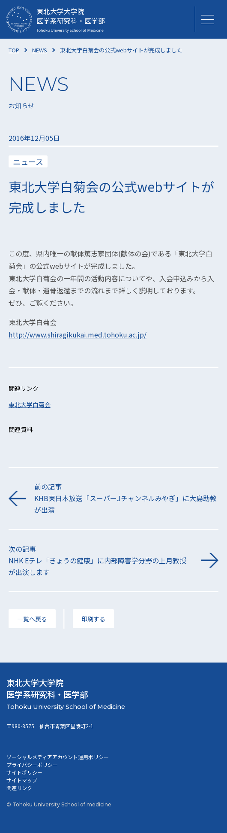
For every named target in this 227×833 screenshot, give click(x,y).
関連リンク (19, 787)
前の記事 (126, 498)
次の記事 (101, 561)
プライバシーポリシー (32, 764)
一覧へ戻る (32, 618)
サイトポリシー (24, 772)
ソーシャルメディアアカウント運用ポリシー (57, 756)
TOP (14, 50)
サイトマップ (21, 780)
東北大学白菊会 (30, 404)
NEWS (39, 50)
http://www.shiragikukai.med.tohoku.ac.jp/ (77, 334)
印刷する (93, 618)
